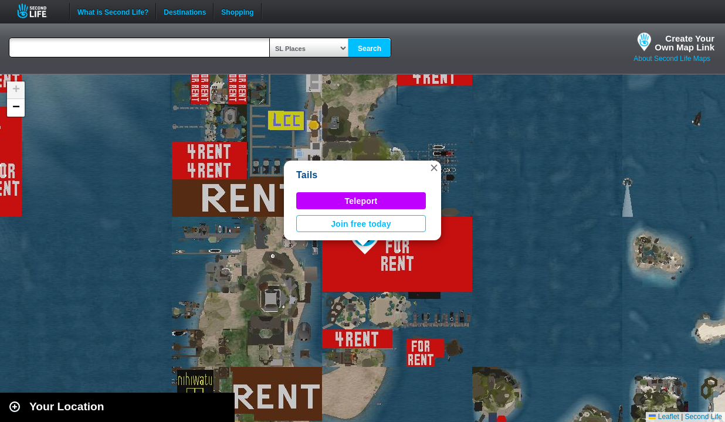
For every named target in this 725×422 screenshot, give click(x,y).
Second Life (38, 11)
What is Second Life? (112, 11)
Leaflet (664, 417)
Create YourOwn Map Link (684, 42)
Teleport (361, 201)
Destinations (185, 11)
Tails (306, 175)
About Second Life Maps (671, 59)
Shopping (237, 11)
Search (369, 49)
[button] (434, 168)
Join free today (361, 224)
